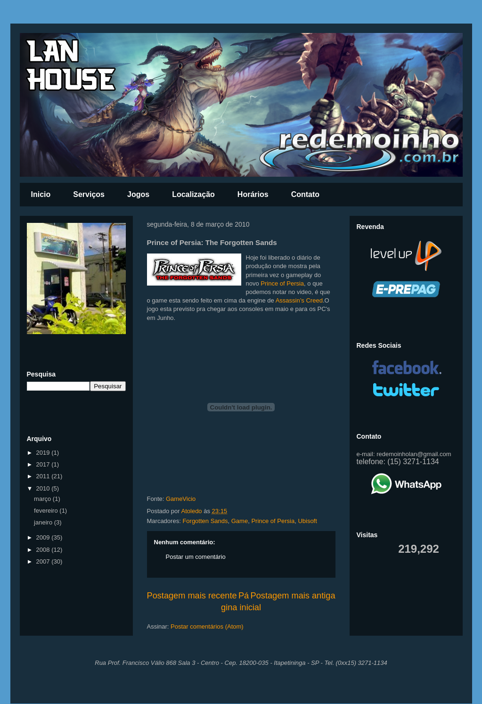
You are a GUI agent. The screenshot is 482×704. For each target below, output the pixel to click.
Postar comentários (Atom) (207, 626)
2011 (44, 476)
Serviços (89, 194)
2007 (44, 561)
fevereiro (46, 510)
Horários (253, 194)
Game (239, 520)
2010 (44, 488)
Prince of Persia (282, 283)
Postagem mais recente (192, 595)
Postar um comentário (196, 556)
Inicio (41, 194)
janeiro (44, 522)
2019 (44, 452)
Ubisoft (307, 520)
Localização (193, 194)
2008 (44, 549)
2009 (44, 537)
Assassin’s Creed (299, 300)
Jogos (138, 194)
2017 (44, 464)
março (43, 498)
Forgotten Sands (205, 520)
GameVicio (181, 498)
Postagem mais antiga (293, 595)
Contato (305, 194)
